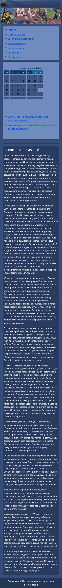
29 (18, 94)
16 (23, 85)
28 (12, 94)
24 (29, 90)
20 (7, 90)
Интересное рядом (17, 48)
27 (7, 94)
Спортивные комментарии (21, 39)
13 (7, 85)
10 (29, 81)
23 (23, 90)
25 (35, 90)
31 (29, 94)
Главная (12, 30)
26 (40, 90)
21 (12, 90)
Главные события (16, 34)
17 (29, 85)
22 (18, 90)
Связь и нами (14, 57)
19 (40, 85)
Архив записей (15, 52)
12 (40, 81)
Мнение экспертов (17, 43)
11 (35, 81)
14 (12, 85)
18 (35, 85)
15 (18, 85)
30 (23, 94)
